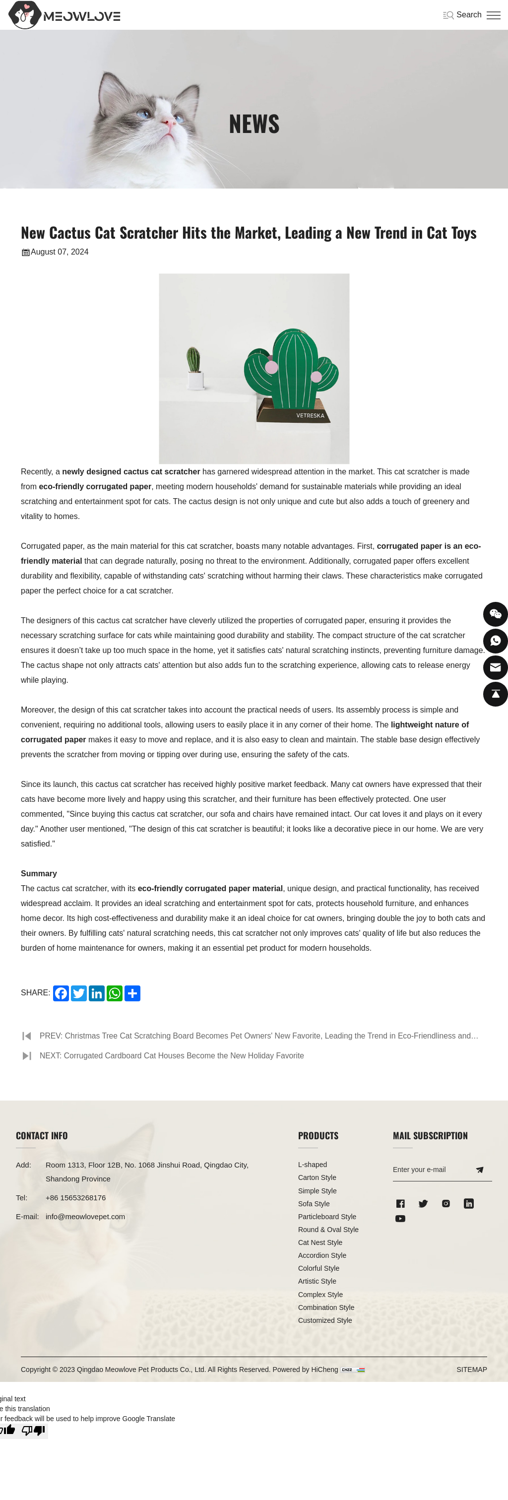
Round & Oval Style (328, 1230)
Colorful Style (318, 1268)
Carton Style (317, 1177)
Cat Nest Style (320, 1242)
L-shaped (312, 1165)
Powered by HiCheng (305, 1369)
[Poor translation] (33, 1431)
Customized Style (325, 1320)
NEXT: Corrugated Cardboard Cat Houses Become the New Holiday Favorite (175, 1055)
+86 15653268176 (76, 1197)
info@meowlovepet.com (85, 1216)
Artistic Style (317, 1281)
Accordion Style (322, 1255)
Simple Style (317, 1191)
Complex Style (320, 1295)
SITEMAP (472, 1369)
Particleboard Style (327, 1217)
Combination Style (326, 1307)
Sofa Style (314, 1204)
